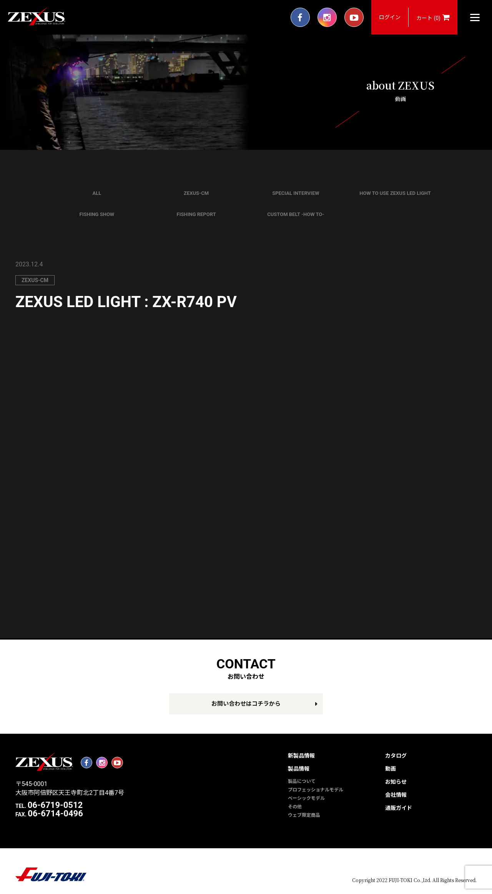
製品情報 (298, 769)
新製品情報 (301, 756)
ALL (96, 193)
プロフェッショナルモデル (315, 790)
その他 (295, 806)
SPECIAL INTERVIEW (295, 193)
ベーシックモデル (306, 798)
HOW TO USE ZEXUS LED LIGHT (395, 193)
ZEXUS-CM (196, 193)
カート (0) (433, 17)
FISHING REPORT (196, 214)
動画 (390, 769)
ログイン (390, 17)
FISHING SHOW (97, 214)
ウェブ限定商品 (304, 815)
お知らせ (396, 782)
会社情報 (396, 795)
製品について (302, 781)
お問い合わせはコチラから (246, 703)
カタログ (396, 756)
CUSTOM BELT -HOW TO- (295, 214)
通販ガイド (398, 808)
